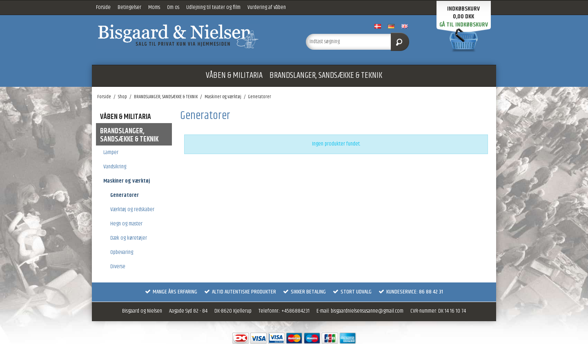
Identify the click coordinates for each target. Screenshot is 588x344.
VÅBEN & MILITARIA (234, 75)
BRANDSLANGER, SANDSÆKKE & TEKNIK (326, 75)
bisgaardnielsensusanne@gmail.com (367, 311)
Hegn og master (126, 223)
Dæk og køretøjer (128, 238)
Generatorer (124, 195)
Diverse (117, 266)
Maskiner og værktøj (126, 180)
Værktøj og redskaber (132, 209)
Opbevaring (121, 252)
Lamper (110, 152)
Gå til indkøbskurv (463, 25)
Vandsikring (114, 166)
